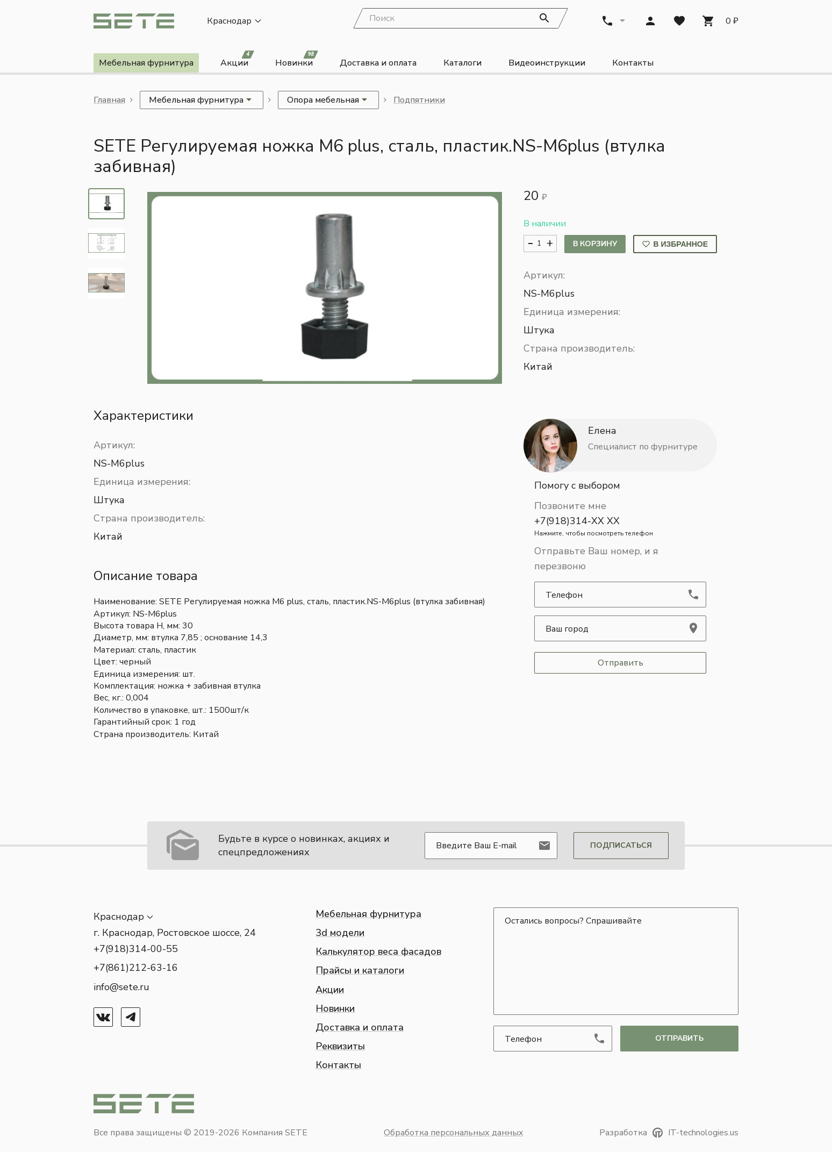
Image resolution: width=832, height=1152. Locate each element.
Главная (109, 100)
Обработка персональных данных (453, 1133)
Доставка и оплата (378, 63)
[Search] (460, 18)
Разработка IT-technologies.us (668, 1133)
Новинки (296, 61)
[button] (324, 288)
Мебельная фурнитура (146, 63)
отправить (679, 1038)
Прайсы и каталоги (359, 970)
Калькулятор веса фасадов (378, 952)
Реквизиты (340, 1046)
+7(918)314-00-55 (136, 949)
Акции (237, 61)
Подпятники (419, 100)
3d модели (339, 932)
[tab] (106, 204)
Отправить (620, 663)
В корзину (595, 244)
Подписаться (621, 845)
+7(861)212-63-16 (136, 968)
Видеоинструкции (546, 63)
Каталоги (462, 63)
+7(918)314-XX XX (620, 527)
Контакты (633, 63)
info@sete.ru (121, 987)
